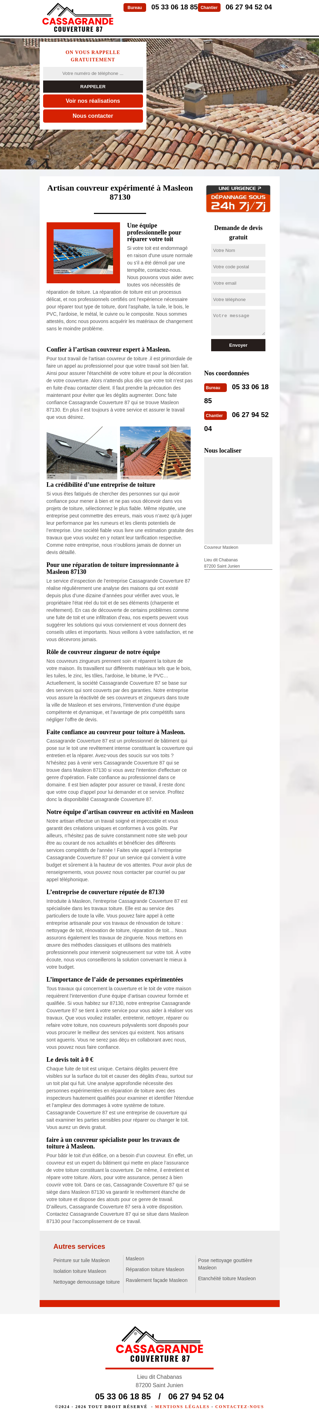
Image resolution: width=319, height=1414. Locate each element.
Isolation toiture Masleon (80, 1271)
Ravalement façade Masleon (157, 1280)
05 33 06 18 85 (174, 7)
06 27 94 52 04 (249, 7)
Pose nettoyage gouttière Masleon (225, 1264)
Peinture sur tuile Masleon (82, 1260)
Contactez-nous (239, 1402)
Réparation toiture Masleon (155, 1269)
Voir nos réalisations (93, 101)
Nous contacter (93, 116)
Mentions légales (182, 1402)
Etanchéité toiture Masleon (227, 1278)
